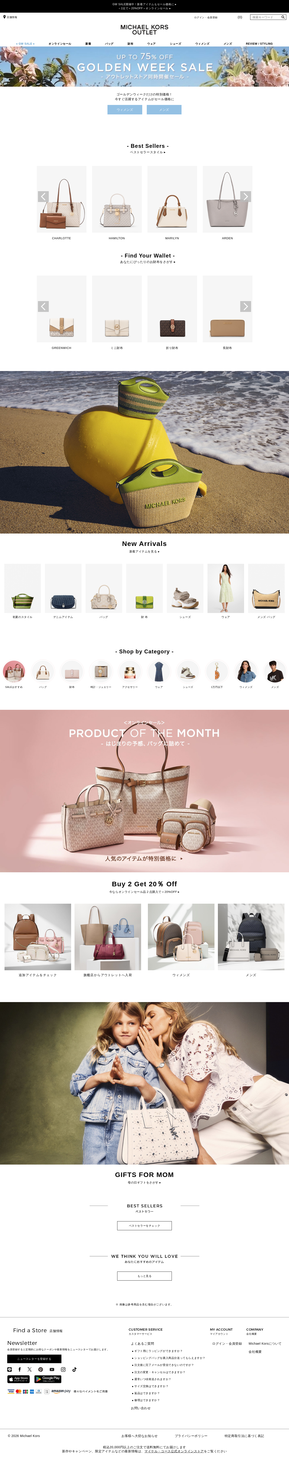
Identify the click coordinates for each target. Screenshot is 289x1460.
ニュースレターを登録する (34, 1358)
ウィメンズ (202, 43)
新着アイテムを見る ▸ (144, 551)
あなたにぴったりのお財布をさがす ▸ (148, 262)
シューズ (175, 43)
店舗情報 (9, 17)
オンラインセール (60, 43)
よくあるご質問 (142, 1343)
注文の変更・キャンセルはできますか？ (160, 1372)
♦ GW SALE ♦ (25, 43)
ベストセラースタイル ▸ (148, 152)
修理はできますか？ (147, 1400)
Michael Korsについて (265, 1343)
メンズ (228, 43)
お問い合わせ (141, 1408)
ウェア (151, 43)
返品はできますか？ (147, 1393)
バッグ (109, 43)
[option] (61, 204)
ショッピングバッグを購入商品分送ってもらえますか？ (169, 1358)
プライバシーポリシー (191, 1436)
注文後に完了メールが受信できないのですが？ (164, 1365)
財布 (130, 43)
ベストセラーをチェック (144, 1225)
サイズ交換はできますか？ (151, 1386)
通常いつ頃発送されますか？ (152, 1379)
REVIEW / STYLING (259, 43)
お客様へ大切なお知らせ (139, 1436)
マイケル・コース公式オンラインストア (174, 1451)
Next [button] (245, 196)
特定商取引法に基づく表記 (244, 1436)
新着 (88, 43)
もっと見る (145, 1276)
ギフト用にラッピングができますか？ (158, 1351)
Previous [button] (43, 196)
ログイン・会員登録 (206, 17)
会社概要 (255, 1351)
